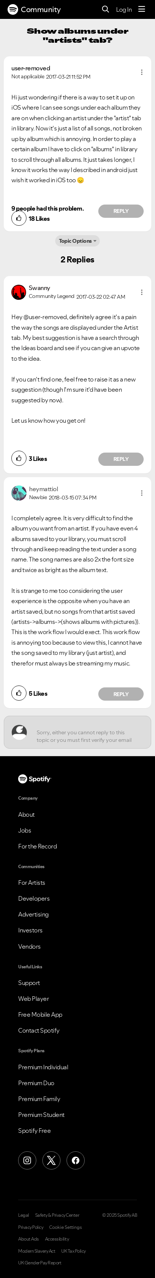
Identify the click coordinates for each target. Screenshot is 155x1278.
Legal (23, 1215)
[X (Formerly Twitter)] (51, 1160)
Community (34, 9)
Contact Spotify (39, 1030)
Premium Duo (36, 1083)
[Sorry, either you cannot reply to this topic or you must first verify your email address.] (84, 732)
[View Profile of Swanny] (39, 288)
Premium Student (41, 1114)
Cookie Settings (65, 1227)
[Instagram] (27, 1160)
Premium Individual (43, 1067)
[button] (141, 72)
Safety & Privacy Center (57, 1215)
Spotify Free (34, 1130)
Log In (124, 9)
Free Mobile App (40, 1014)
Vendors (29, 946)
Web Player (33, 998)
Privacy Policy (30, 1227)
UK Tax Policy (73, 1251)
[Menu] (141, 9)
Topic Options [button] (75, 241)
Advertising (33, 914)
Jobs (24, 830)
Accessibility (57, 1239)
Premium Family (39, 1099)
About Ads (28, 1239)
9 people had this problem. (47, 208)
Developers (34, 898)
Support (29, 983)
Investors (30, 930)
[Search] (106, 9)
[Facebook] (76, 1160)
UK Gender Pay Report (39, 1263)
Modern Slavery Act (36, 1251)
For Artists (31, 882)
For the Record (37, 846)
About (26, 814)
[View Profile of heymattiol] (43, 489)
